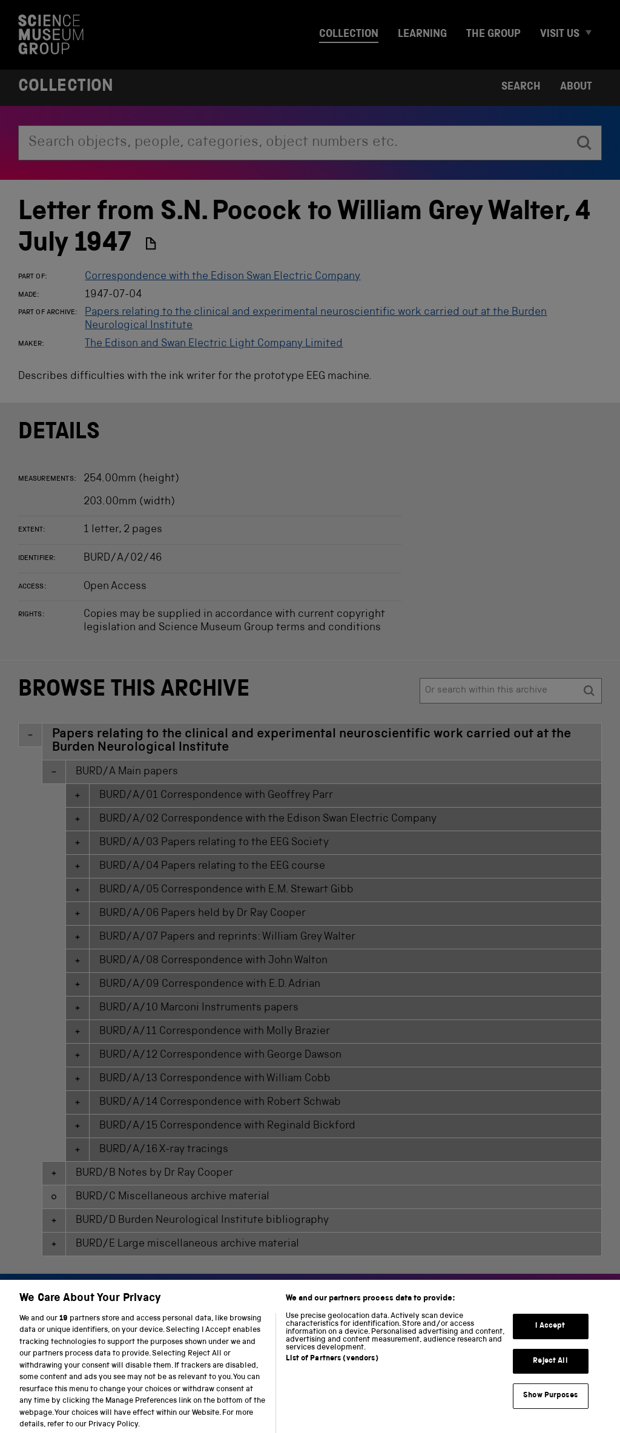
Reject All (550, 1371)
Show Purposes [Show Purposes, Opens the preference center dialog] (550, 1406)
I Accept (550, 1336)
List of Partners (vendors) (332, 1369)
